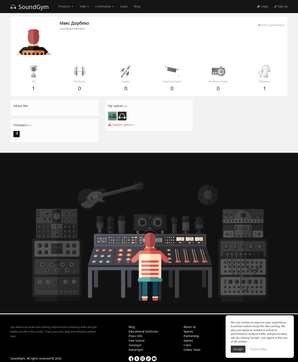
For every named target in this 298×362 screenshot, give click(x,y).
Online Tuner (192, 350)
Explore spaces (121, 125)
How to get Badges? (271, 25)
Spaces (188, 331)
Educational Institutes (143, 331)
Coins (187, 345)
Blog (137, 6)
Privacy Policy (258, 349)
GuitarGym (136, 350)
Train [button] (84, 6)
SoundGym (29, 7)
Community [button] (104, 6)
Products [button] (65, 6)
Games (188, 340)
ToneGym (135, 345)
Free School (136, 340)
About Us (190, 327)
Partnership (191, 336)
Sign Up (281, 6)
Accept (238, 349)
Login (262, 6)
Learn (124, 6)
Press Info (135, 336)
